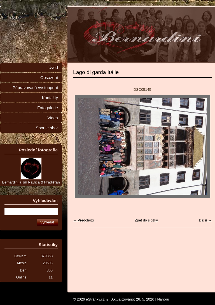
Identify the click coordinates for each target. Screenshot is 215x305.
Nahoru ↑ (164, 299)
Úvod (53, 67)
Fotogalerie (47, 108)
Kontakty (50, 98)
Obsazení (49, 77)
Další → (205, 220)
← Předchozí (83, 220)
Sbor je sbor (47, 128)
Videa (53, 118)
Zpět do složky (146, 220)
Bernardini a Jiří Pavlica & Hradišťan (31, 182)
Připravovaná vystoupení (35, 87)
